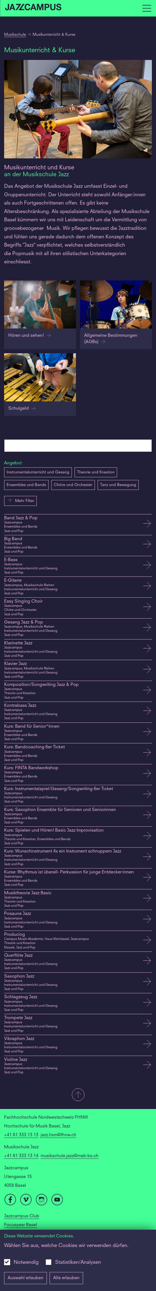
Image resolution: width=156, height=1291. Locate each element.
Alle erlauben (66, 1278)
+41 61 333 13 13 (21, 1135)
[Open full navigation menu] (146, 8)
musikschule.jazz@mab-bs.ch (69, 1156)
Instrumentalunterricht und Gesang (38, 472)
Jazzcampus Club (21, 1216)
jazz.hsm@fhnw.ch (58, 1135)
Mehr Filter (20, 500)
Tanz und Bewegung (118, 485)
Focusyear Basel (20, 1225)
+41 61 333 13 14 (21, 1156)
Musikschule (15, 35)
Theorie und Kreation (96, 472)
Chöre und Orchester (73, 485)
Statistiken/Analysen (78, 1262)
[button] (78, 1095)
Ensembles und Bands (26, 485)
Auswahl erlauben (25, 1278)
